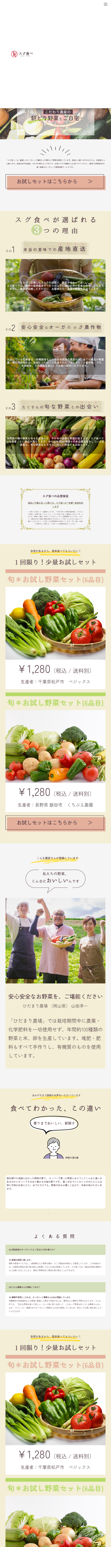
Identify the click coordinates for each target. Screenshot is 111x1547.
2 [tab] (57, 1075)
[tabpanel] (55, 983)
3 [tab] (62, 1213)
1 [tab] (53, 1075)
